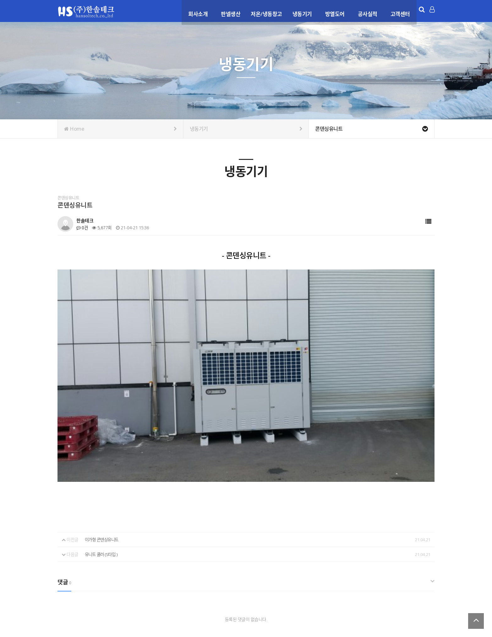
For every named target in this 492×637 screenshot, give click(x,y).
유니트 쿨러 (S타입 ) (102, 448)
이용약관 (368, 597)
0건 (82, 228)
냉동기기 (300, 10)
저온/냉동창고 (265, 10)
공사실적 (365, 10)
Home (120, 128)
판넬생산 (229, 10)
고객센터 (398, 10)
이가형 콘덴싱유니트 (103, 433)
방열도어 (333, 10)
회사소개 (196, 10)
